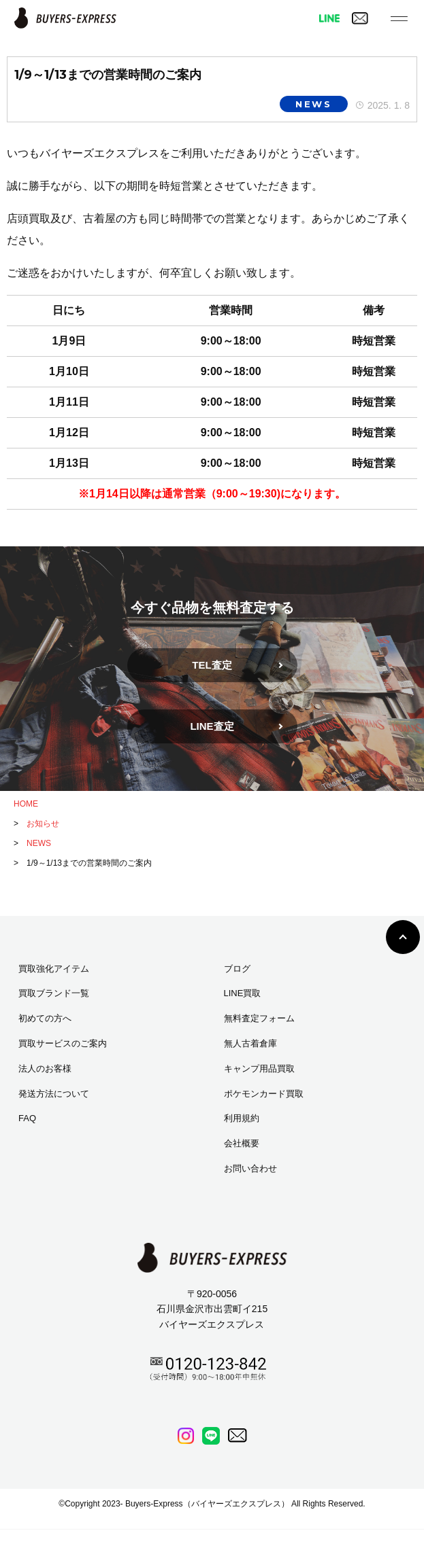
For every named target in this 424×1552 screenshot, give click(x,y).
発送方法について (53, 1094)
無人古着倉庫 (250, 1043)
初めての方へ (44, 1018)
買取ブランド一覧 (53, 993)
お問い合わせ (250, 1168)
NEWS (313, 104)
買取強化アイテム (53, 969)
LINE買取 (242, 993)
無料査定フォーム (259, 1018)
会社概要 (241, 1143)
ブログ (237, 969)
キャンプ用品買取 (259, 1068)
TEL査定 (211, 665)
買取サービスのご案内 (62, 1043)
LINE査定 (211, 726)
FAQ (27, 1118)
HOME (26, 804)
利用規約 (241, 1118)
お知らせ (43, 823)
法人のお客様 (44, 1068)
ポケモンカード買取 (264, 1094)
